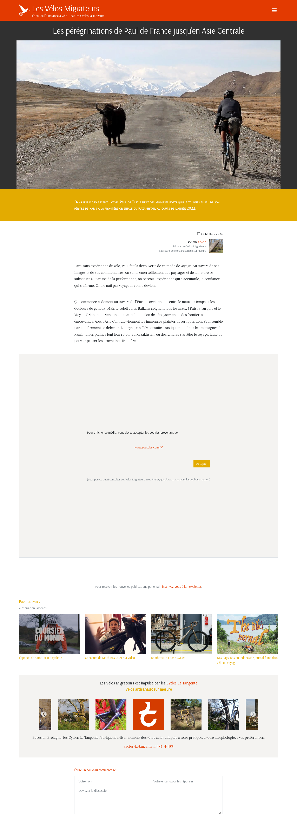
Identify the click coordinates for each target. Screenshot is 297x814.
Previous (44, 714)
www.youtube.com (148, 447)
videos (42, 608)
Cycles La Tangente (181, 682)
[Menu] (274, 10)
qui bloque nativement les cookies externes (184, 479)
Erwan (202, 242)
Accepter (201, 463)
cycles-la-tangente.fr (140, 746)
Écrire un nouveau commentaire (95, 770)
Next (253, 714)
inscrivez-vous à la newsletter (181, 586)
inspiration (28, 608)
